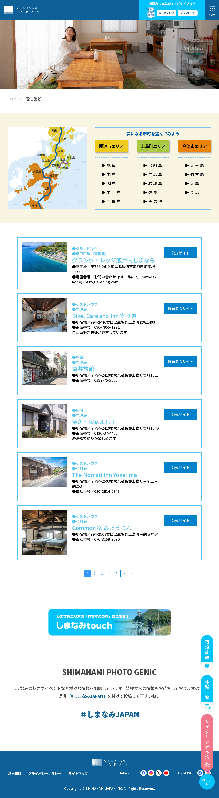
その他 (155, 201)
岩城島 (155, 183)
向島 (111, 174)
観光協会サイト (180, 308)
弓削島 (155, 165)
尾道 (111, 165)
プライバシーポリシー (44, 773)
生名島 (155, 174)
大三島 (197, 165)
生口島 (114, 192)
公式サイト (180, 252)
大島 (195, 183)
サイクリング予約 (207, 739)
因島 (111, 183)
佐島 (153, 192)
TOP (12, 99)
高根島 (114, 201)
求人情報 (14, 773)
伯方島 (197, 174)
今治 (195, 192)
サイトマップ (78, 773)
